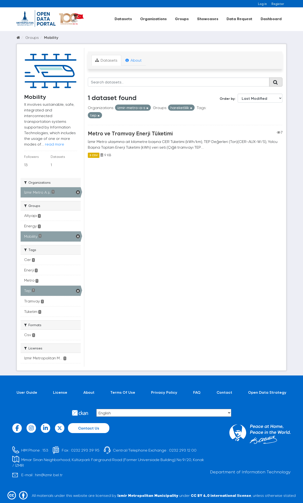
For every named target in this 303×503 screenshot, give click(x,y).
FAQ (197, 392)
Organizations (153, 18)
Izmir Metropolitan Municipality (147, 495)
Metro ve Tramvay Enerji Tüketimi (130, 133)
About (133, 60)
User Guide (27, 392)
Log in (262, 4)
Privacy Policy (164, 392)
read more (54, 144)
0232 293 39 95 (85, 450)
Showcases (207, 18)
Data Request (239, 18)
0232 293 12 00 (182, 450)
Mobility (51, 37)
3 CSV (93, 155)
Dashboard (271, 18)
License (60, 392)
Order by (227, 98)
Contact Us (88, 427)
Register (278, 4)
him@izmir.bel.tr (49, 474)
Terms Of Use (122, 392)
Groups (182, 18)
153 (45, 450)
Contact (224, 392)
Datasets (123, 18)
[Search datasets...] (178, 82)
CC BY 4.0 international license (221, 495)
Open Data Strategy (267, 392)
